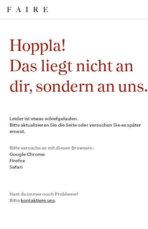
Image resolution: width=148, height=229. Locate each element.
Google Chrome (27, 154)
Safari (16, 167)
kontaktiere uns (38, 200)
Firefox (17, 160)
